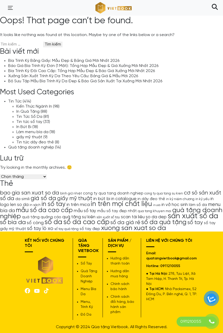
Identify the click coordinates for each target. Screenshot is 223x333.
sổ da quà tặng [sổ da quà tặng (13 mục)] (164, 222)
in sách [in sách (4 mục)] (35, 205)
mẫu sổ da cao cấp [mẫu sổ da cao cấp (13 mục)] (44, 210)
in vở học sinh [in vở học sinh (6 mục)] (175, 204)
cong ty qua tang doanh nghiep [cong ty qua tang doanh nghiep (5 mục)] (113, 193)
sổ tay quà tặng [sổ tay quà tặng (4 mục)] (66, 229)
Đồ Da (86, 315)
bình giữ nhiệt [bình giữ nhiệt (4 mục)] (71, 193)
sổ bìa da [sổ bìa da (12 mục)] (13, 222)
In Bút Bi (23, 127)
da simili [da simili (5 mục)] (22, 199)
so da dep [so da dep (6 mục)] (156, 217)
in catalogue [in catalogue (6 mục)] (124, 199)
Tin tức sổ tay (29, 122)
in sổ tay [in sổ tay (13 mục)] (54, 204)
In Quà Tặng (28, 111)
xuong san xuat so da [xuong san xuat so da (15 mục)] (133, 228)
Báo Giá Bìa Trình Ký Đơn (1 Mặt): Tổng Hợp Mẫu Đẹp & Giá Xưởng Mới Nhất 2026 (83, 66)
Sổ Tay (86, 264)
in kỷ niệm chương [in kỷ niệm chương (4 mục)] (180, 199)
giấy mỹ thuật (29, 137)
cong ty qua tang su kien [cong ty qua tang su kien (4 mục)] (163, 193)
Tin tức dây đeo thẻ (35, 142)
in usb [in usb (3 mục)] (156, 205)
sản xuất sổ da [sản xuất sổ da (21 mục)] (193, 216)
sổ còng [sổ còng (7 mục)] (35, 222)
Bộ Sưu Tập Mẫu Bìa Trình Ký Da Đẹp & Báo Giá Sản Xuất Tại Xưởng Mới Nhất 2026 (85, 81)
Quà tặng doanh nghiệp (31, 147)
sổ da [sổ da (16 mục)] (53, 222)
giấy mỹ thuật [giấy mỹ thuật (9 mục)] (74, 198)
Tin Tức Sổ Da (29, 116)
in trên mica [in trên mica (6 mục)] (78, 204)
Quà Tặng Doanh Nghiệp (89, 276)
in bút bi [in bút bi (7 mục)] (101, 198)
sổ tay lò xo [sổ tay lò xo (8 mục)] (40, 228)
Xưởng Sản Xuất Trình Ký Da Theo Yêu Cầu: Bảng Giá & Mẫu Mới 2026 (73, 76)
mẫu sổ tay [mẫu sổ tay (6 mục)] (85, 211)
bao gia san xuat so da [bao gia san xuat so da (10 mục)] (29, 193)
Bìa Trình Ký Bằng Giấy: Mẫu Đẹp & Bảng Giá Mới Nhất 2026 (63, 61)
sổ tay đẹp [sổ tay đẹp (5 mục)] (90, 229)
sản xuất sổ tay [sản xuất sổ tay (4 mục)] (108, 217)
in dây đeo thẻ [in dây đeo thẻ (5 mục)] (151, 199)
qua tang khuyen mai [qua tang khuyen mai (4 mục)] (154, 211)
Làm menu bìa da (32, 132)
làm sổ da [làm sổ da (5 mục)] (198, 205)
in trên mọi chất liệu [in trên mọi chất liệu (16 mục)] (121, 204)
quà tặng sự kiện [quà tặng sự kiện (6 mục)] (78, 217)
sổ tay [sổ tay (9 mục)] (195, 222)
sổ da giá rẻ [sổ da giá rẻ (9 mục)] (125, 222)
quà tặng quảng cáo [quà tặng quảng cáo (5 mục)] (41, 217)
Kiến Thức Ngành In (34, 106)
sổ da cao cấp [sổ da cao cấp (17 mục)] (86, 222)
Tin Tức (15, 101)
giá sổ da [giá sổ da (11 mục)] (43, 199)
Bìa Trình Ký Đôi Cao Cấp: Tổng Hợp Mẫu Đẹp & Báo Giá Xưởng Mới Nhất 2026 (81, 71)
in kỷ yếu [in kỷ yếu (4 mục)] (202, 199)
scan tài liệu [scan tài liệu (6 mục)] (133, 217)
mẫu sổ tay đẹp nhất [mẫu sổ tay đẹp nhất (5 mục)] (117, 211)
